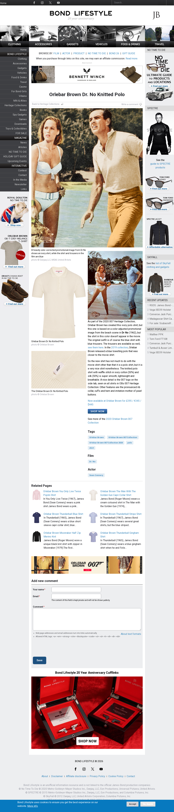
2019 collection (119, 347)
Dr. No (92, 461)
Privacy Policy (97, 776)
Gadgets (22, 68)
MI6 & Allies (20, 100)
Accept (132, 804)
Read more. (132, 58)
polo (129, 442)
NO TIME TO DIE (18, 151)
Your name (38, 589)
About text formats (131, 633)
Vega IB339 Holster (160, 309)
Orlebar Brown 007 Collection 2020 (106, 442)
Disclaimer (57, 776)
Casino (23, 86)
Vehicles (22, 72)
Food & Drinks (19, 77)
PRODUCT (79, 53)
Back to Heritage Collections (45, 104)
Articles (22, 147)
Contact (22, 175)
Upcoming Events (17, 161)
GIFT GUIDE (128, 53)
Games (23, 119)
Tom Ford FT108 (158, 338)
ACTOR (66, 53)
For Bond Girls (19, 91)
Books (23, 110)
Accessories (20, 63)
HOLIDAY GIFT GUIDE (15, 156)
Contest (22, 170)
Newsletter (21, 184)
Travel (23, 82)
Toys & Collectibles (16, 128)
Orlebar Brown (96, 437)
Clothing (22, 58)
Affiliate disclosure (76, 776)
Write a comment (129, 104)
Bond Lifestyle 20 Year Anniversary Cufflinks (87, 672)
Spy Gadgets (20, 114)
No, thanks (148, 804)
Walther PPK (156, 334)
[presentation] (56, 648)
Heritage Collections (15, 105)
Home (3, 3)
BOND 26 (114, 53)
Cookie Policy (115, 776)
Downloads (20, 123)
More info (32, 806)
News (23, 142)
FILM (56, 53)
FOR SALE (21, 133)
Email (36, 596)
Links (24, 189)
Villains (23, 96)
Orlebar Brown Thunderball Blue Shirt (63, 513)
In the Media (20, 179)
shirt (91, 448)
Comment (38, 607)
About (45, 776)
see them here (95, 347)
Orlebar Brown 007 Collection (122, 437)
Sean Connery (96, 475)
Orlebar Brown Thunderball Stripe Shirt (120, 513)
